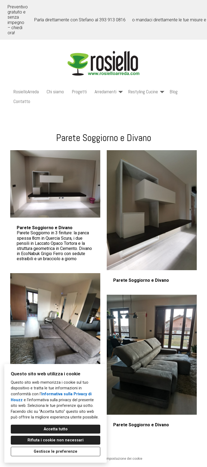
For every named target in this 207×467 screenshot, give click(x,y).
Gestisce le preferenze (55, 451)
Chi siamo (55, 91)
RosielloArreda (26, 91)
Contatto (21, 101)
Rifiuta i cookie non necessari (55, 440)
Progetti (79, 91)
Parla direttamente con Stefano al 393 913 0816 (80, 19)
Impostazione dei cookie (124, 459)
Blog (174, 91)
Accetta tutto (56, 429)
